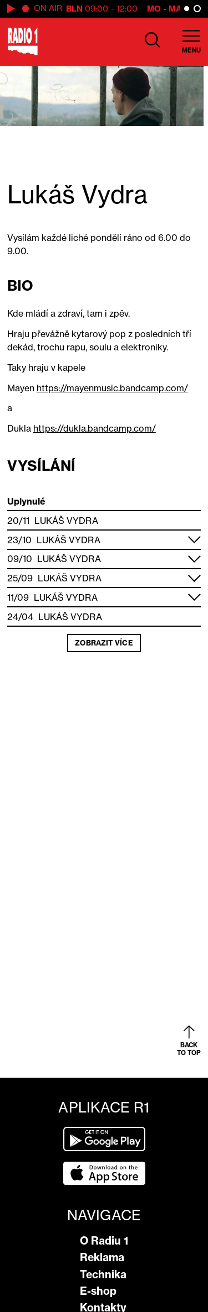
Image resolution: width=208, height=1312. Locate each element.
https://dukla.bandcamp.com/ (94, 428)
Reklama (102, 1257)
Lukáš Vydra (66, 520)
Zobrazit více (104, 642)
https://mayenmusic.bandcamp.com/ (112, 387)
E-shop (98, 1291)
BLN (74, 8)
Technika (103, 1274)
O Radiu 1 (104, 1240)
